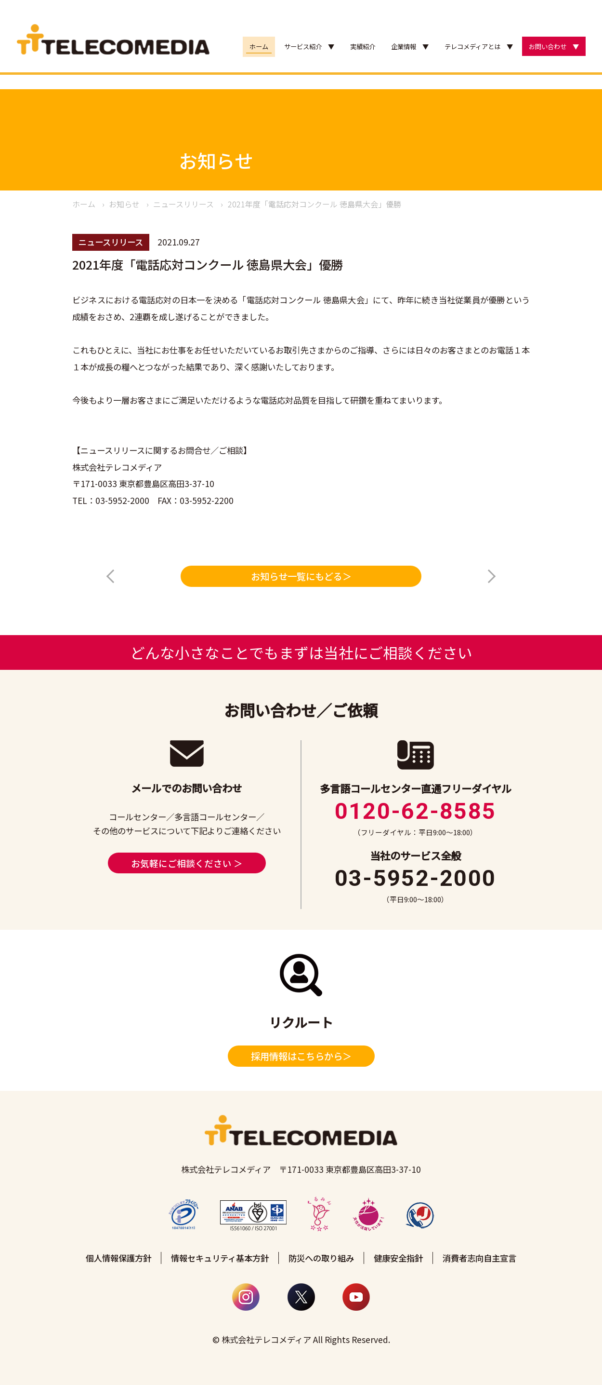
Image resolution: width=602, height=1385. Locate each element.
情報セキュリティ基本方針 (220, 1258)
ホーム (258, 46)
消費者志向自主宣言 (479, 1258)
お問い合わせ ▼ (554, 46)
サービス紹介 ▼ (309, 46)
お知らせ (124, 204)
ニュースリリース (183, 204)
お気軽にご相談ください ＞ (187, 862)
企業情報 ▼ (410, 46)
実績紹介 (362, 46)
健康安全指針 (398, 1258)
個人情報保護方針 (118, 1258)
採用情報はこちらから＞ (301, 1056)
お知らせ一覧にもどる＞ (301, 576)
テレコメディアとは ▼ (479, 46)
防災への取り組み (321, 1258)
